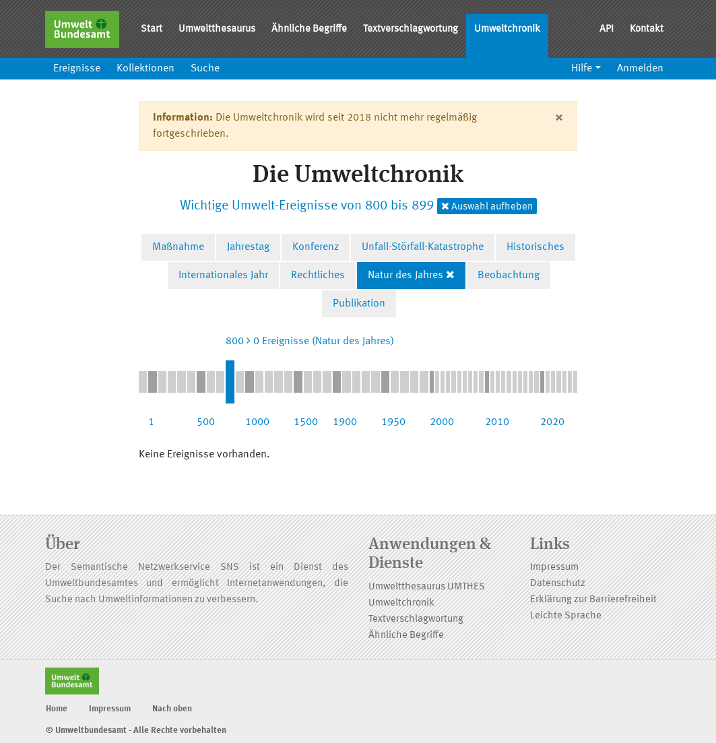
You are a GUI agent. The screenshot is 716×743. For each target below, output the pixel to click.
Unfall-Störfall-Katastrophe (423, 247)
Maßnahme (178, 247)
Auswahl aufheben (487, 206)
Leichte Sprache (565, 616)
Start (151, 29)
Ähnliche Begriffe (309, 29)
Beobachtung (509, 275)
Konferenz (315, 247)
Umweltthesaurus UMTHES (426, 587)
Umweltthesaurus (216, 29)
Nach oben (172, 709)
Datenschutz (557, 584)
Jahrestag (248, 247)
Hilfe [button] (581, 68)
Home (56, 709)
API (606, 29)
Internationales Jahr (223, 275)
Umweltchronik (507, 29)
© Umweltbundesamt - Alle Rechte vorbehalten (136, 730)
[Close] (558, 118)
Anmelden (640, 68)
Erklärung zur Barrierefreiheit (593, 600)
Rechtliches (318, 275)
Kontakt (646, 29)
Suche (205, 68)
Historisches (535, 247)
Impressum (554, 567)
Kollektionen (145, 68)
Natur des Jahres (405, 275)
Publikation (359, 303)
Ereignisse (76, 68)
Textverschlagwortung (410, 29)
